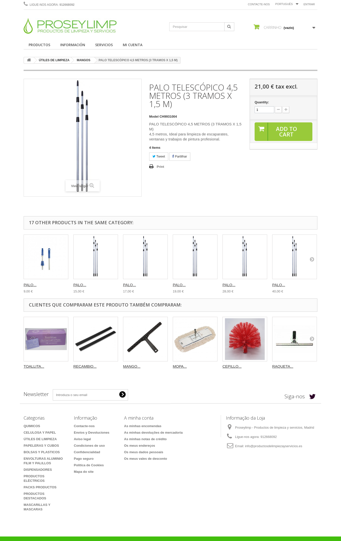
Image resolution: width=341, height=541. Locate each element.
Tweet (158, 156)
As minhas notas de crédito (145, 439)
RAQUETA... (282, 366)
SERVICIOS (104, 44)
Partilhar (180, 156)
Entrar (309, 4)
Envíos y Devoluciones (91, 432)
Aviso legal (82, 439)
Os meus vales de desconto (145, 458)
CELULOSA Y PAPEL (40, 432)
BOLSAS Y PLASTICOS (42, 452)
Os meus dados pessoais (143, 452)
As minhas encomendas (142, 426)
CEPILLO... (232, 366)
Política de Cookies (89, 465)
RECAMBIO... (85, 366)
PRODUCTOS (39, 44)
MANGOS (83, 60)
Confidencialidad (87, 452)
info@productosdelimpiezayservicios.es (273, 446)
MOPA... (180, 366)
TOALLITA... (34, 366)
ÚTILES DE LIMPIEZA (54, 60)
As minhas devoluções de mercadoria (153, 432)
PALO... (30, 285)
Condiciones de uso (89, 445)
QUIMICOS (32, 426)
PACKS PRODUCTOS (40, 487)
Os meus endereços (139, 445)
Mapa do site (84, 472)
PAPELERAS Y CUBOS (41, 445)
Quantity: (262, 102)
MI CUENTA (132, 44)
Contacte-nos (259, 4)
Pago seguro (84, 458)
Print (160, 167)
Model (154, 116)
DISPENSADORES (38, 470)
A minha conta (138, 418)
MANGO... (131, 366)
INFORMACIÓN (72, 44)
